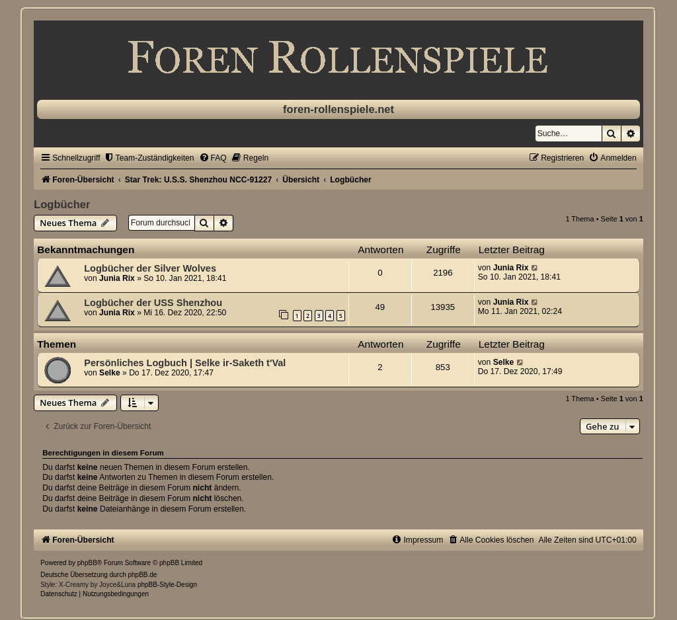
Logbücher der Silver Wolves (150, 268)
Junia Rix (117, 278)
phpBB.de (142, 574)
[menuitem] (149, 158)
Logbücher (62, 204)
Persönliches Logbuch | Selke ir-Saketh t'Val (185, 363)
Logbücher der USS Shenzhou (153, 302)
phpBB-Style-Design (167, 584)
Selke (109, 372)
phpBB (87, 562)
